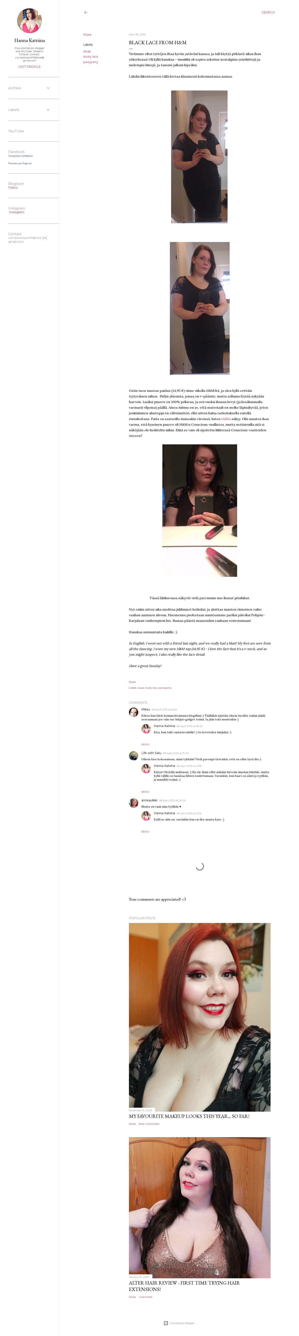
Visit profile (29, 67)
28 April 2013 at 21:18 (189, 766)
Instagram (16, 212)
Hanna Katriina (164, 726)
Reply (145, 744)
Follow (13, 187)
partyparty (90, 62)
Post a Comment (149, 1123)
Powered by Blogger (179, 1323)
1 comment (145, 1296)
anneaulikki (149, 800)
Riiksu (145, 709)
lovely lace (90, 57)
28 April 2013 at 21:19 (189, 813)
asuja (87, 51)
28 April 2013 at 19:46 (176, 753)
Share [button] (87, 35)
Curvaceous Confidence (20, 156)
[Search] (268, 12)
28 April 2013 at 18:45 (189, 726)
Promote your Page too (20, 163)
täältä (226, 419)
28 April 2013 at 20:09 (172, 800)
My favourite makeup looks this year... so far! (189, 1116)
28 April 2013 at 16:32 (164, 709)
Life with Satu (151, 753)
